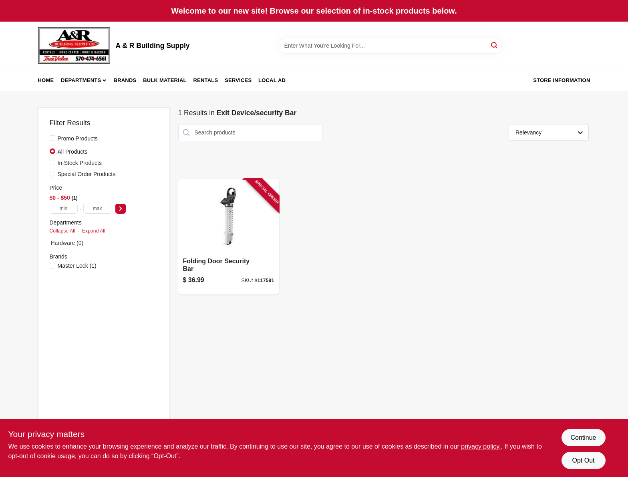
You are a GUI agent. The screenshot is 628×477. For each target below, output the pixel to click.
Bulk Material (165, 80)
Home (46, 80)
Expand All (93, 231)
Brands (125, 80)
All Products (73, 152)
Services (238, 80)
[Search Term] (390, 46)
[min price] (64, 209)
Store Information (561, 80)
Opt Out (583, 460)
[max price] (97, 209)
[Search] (495, 45)
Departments (81, 80)
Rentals (205, 80)
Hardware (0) (67, 243)
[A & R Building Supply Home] (74, 45)
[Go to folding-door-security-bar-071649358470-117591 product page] (228, 237)
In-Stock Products (80, 163)
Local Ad (272, 80)
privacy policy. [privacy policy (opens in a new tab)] (481, 446)
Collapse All (62, 231)
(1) (77, 266)
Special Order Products (87, 174)
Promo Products (78, 138)
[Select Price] (120, 209)
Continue (583, 437)
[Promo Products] (52, 138)
